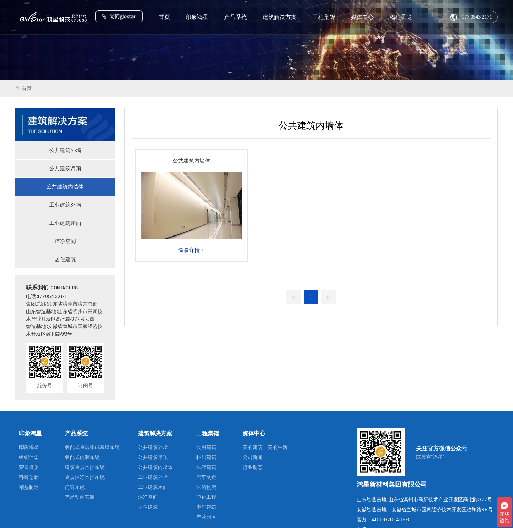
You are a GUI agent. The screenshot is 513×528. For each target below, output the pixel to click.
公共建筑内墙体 (191, 160)
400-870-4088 (390, 519)
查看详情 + (191, 250)
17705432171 (52, 296)
